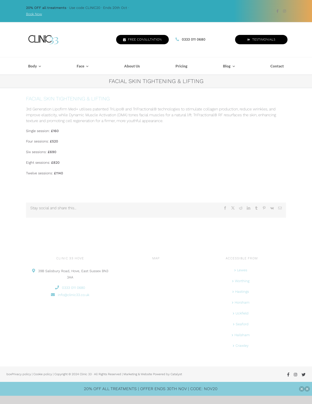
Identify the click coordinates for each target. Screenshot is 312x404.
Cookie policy (42, 374)
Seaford (242, 324)
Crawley (242, 345)
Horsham (242, 302)
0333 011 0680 (193, 39)
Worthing (242, 281)
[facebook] (277, 11)
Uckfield (242, 313)
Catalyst (176, 374)
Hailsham (242, 335)
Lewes (242, 270)
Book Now (34, 14)
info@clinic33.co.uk (73, 295)
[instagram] (284, 11)
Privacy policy (21, 374)
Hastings (242, 292)
